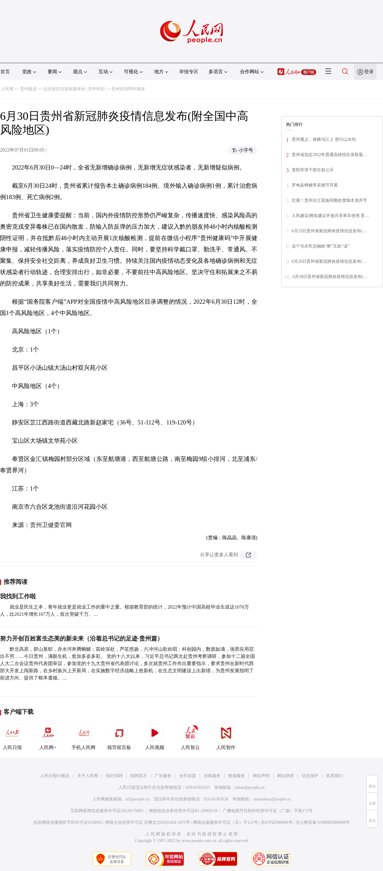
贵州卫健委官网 (51, 525)
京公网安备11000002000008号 (323, 822)
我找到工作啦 (18, 596)
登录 (369, 71)
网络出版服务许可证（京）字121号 (225, 822)
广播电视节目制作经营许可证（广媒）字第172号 (268, 811)
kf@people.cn (138, 799)
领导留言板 (119, 736)
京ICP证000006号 (277, 822)
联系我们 (334, 776)
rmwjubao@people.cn (272, 799)
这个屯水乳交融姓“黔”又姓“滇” (320, 246)
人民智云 (190, 736)
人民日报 (12, 736)
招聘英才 (138, 776)
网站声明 (261, 776)
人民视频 (154, 736)
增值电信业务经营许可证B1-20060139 (183, 811)
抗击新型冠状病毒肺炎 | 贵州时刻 (74, 89)
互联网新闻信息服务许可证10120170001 (107, 811)
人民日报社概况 (54, 776)
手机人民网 (83, 736)
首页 (5, 71)
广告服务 (163, 776)
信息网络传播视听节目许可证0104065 (67, 822)
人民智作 (225, 736)
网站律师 (285, 776)
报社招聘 (114, 776)
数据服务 (236, 776)
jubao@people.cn (250, 787)
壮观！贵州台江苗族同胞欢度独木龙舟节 (329, 200)
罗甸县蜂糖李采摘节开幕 (315, 185)
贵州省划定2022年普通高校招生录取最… (329, 154)
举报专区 (188, 71)
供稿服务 (212, 776)
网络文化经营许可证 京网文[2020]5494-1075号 (147, 822)
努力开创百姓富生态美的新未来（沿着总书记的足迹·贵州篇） (81, 638)
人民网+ (47, 736)
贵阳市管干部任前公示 (313, 170)
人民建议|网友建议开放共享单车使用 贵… (330, 215)
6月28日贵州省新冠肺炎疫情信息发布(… (330, 276)
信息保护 (310, 776)
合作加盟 (187, 776)
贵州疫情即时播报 (128, 89)
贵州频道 (28, 89)
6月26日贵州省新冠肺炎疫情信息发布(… (329, 261)
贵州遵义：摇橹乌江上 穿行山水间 (324, 139)
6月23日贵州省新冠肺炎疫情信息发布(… (329, 231)
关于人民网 (87, 776)
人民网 (7, 89)
